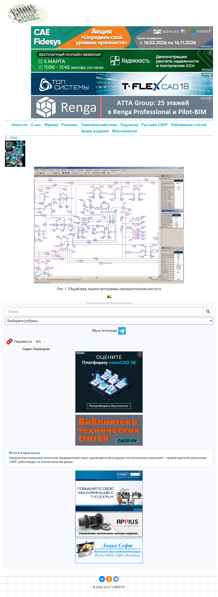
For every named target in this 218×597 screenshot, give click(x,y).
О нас (36, 125)
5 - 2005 (11, 138)
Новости (20, 125)
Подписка (129, 125)
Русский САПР (155, 125)
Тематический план (98, 125)
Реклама (69, 125)
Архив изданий (95, 131)
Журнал (51, 125)
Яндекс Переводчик (36, 349)
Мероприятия (124, 131)
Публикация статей (188, 125)
